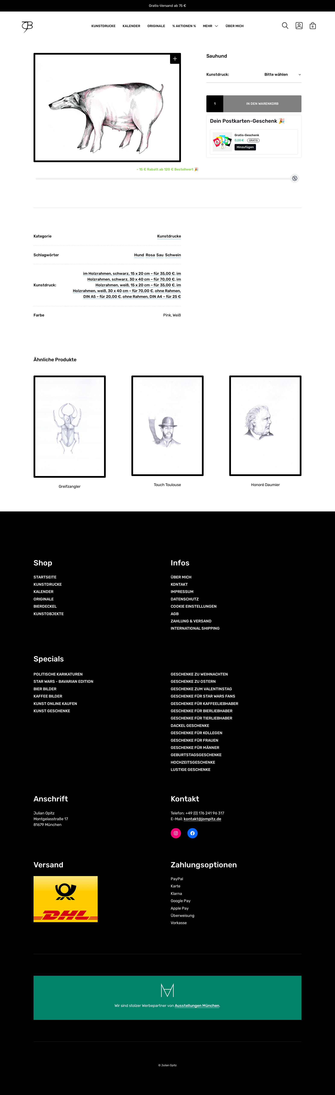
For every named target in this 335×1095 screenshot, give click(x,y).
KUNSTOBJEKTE (49, 614)
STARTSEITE (45, 577)
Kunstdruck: (217, 74)
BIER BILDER (45, 689)
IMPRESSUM (182, 591)
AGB (175, 614)
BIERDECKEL (45, 606)
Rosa (150, 255)
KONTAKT (179, 584)
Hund (139, 255)
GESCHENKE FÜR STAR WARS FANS (203, 696)
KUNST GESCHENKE (52, 711)
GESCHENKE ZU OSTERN (193, 681)
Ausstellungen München (197, 1005)
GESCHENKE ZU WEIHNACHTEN (199, 674)
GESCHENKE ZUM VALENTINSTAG (201, 689)
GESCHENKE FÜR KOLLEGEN (196, 733)
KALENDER (131, 26)
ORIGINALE (156, 26)
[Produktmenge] (214, 103)
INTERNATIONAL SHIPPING (195, 628)
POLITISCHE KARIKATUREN (58, 674)
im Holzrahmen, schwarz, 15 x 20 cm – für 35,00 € (129, 273)
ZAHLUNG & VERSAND (191, 621)
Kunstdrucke (169, 236)
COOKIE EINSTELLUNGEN (194, 606)
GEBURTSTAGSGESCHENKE (196, 755)
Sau (159, 255)
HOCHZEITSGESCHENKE (193, 762)
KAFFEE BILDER (48, 696)
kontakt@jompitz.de (202, 819)
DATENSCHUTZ (185, 599)
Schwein (173, 255)
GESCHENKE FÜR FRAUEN (194, 740)
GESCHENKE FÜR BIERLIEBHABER (201, 711)
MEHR (207, 26)
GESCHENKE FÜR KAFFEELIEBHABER (204, 703)
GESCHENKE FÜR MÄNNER (195, 747)
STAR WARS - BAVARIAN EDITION (63, 681)
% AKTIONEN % (184, 26)
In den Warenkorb (262, 104)
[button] (175, 59)
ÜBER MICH (235, 26)
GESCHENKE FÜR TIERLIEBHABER (201, 718)
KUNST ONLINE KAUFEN (55, 703)
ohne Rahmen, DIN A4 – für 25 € (152, 296)
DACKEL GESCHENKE (190, 725)
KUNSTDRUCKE (103, 26)
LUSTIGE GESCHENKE (190, 769)
